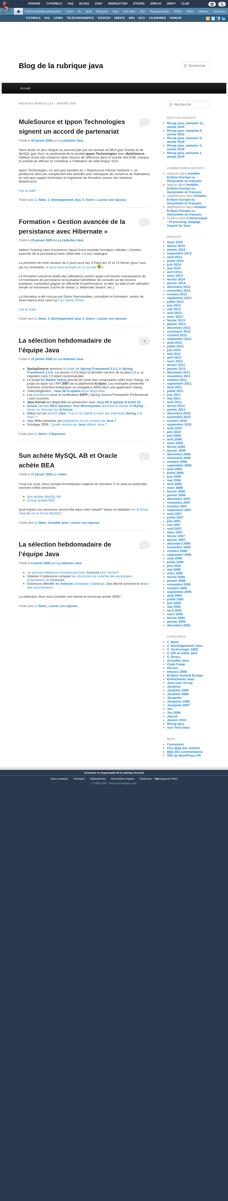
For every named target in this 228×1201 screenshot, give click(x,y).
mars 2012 (175, 361)
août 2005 (174, 595)
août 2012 (174, 342)
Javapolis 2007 (178, 705)
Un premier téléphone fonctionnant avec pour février (72, 572)
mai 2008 (174, 480)
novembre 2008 (179, 458)
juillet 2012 (175, 346)
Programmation (159, 11)
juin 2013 (174, 305)
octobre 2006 (177, 551)
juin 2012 (174, 350)
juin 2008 (174, 476)
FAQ (47, 18)
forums (56, 413)
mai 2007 (174, 525)
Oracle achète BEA (41, 500)
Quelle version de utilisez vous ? (79, 424)
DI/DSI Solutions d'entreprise (43, 11)
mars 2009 (175, 443)
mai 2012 (174, 354)
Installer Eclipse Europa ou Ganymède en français (184, 177)
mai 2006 (174, 569)
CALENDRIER (157, 18)
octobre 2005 (177, 588)
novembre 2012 (179, 331)
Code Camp (176, 664)
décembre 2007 (178, 499)
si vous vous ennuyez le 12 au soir (71, 267)
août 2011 (174, 387)
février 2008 (176, 491)
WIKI (131, 18)
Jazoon (172, 716)
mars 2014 (175, 275)
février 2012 (176, 365)
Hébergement (98, 778)
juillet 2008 (175, 473)
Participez (79, 778)
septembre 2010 (179, 424)
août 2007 (174, 514)
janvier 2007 (176, 540)
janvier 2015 (176, 249)
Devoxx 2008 (177, 672)
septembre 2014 (179, 253)
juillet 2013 (175, 302)
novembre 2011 (179, 376)
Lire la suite (29, 190)
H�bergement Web (165, 778)
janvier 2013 (176, 324)
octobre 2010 (177, 421)
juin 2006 (174, 566)
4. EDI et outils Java (182, 653)
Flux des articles (183, 748)
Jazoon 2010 (176, 720)
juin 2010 (174, 432)
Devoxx (172, 668)
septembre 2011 (179, 383)
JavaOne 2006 (178, 690)
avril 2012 (174, 357)
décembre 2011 (178, 372)
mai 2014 (174, 268)
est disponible (79, 391)
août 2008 (174, 469)
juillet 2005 (175, 599)
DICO (141, 18)
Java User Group (180, 683)
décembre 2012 (178, 328)
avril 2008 (174, 484)
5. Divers (88, 200)
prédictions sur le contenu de (89, 421)
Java (116, 11)
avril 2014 (174, 272)
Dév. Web (129, 11)
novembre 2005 (179, 584)
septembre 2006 (179, 554)
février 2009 (176, 447)
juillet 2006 (175, 562)
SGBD (178, 11)
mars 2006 (175, 573)
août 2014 (174, 257)
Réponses (57, 434)
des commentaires (185, 752)
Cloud (69, 11)
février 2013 (176, 320)
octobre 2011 (177, 380)
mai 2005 (174, 607)
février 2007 (176, 536)
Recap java (175, 724)
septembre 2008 (179, 465)
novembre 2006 (179, 547)
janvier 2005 (176, 621)
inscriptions (41, 395)
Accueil (25, 88)
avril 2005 (174, 610)
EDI (142, 11)
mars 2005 (175, 614)
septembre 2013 (179, 298)
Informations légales (122, 778)
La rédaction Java (70, 140)
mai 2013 (174, 309)
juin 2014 (174, 264)
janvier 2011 (176, 409)
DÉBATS (119, 18)
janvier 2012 (176, 368)
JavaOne (173, 686)
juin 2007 (174, 521)
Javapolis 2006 (178, 701)
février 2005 (176, 618)
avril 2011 (174, 402)
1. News (40, 200)
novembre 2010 (179, 417)
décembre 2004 (178, 625)
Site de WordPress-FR (184, 755)
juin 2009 (174, 435)
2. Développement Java (64, 200)
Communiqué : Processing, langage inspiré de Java (187, 221)
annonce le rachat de (108, 406)
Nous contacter (59, 778)
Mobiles (203, 11)
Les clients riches (71, 300)
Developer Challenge (82, 583)
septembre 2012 (179, 339)
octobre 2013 (177, 294)
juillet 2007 (175, 517)
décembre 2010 (178, 413)
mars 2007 (175, 532)
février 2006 (176, 577)
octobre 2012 (177, 335)
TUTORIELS (33, 18)
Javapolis (174, 698)
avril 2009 (174, 439)
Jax (169, 709)
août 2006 (174, 558)
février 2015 (176, 246)
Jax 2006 (173, 712)
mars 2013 (175, 316)
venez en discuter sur (49, 409)
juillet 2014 (175, 261)
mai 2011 (174, 398)
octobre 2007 (177, 506)
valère (62, 474)
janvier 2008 (176, 495)
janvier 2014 (176, 283)
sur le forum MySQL (46, 513)
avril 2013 (174, 313)
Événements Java (180, 679)
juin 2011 (174, 395)
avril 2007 (174, 528)
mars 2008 (175, 488)
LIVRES (58, 18)
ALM (88, 11)
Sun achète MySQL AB (44, 496)
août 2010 (174, 428)
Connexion (175, 744)
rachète (49, 406)
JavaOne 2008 (178, 694)
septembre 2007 (179, 510)
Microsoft (101, 11)
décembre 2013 (178, 287)
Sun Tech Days (178, 727)
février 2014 (176, 279)
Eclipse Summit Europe (185, 675)
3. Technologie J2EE (182, 649)
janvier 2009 (176, 450)
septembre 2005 (179, 592)
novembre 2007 (179, 502)
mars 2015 (175, 242)
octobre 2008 (177, 461)
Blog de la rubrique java (61, 66)
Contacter (90, 772)
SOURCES (104, 18)
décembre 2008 (178, 454)
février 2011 (176, 406)
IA (79, 11)
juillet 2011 (175, 391)
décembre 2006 (178, 543)
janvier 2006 (176, 581)
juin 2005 (174, 603)
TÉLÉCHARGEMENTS (80, 18)
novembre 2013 (179, 290)
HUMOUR (175, 18)
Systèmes (219, 11)
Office (190, 11)
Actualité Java (58, 522)
